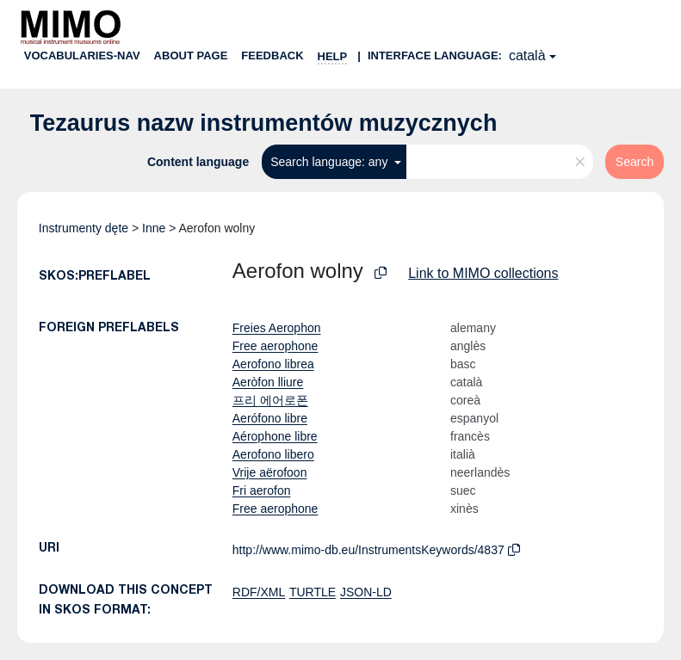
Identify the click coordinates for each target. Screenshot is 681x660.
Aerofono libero (273, 454)
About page (191, 55)
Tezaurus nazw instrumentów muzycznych (264, 123)
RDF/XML (258, 592)
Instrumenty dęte (83, 228)
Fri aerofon (261, 490)
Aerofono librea (273, 364)
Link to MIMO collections (483, 273)
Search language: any (330, 162)
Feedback (272, 55)
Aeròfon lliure (268, 382)
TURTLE (312, 592)
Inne (153, 228)
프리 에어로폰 (270, 400)
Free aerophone (275, 346)
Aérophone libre (275, 436)
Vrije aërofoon (269, 472)
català (527, 55)
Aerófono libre (269, 418)
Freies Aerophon (276, 328)
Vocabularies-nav (82, 55)
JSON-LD (366, 592)
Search (634, 162)
